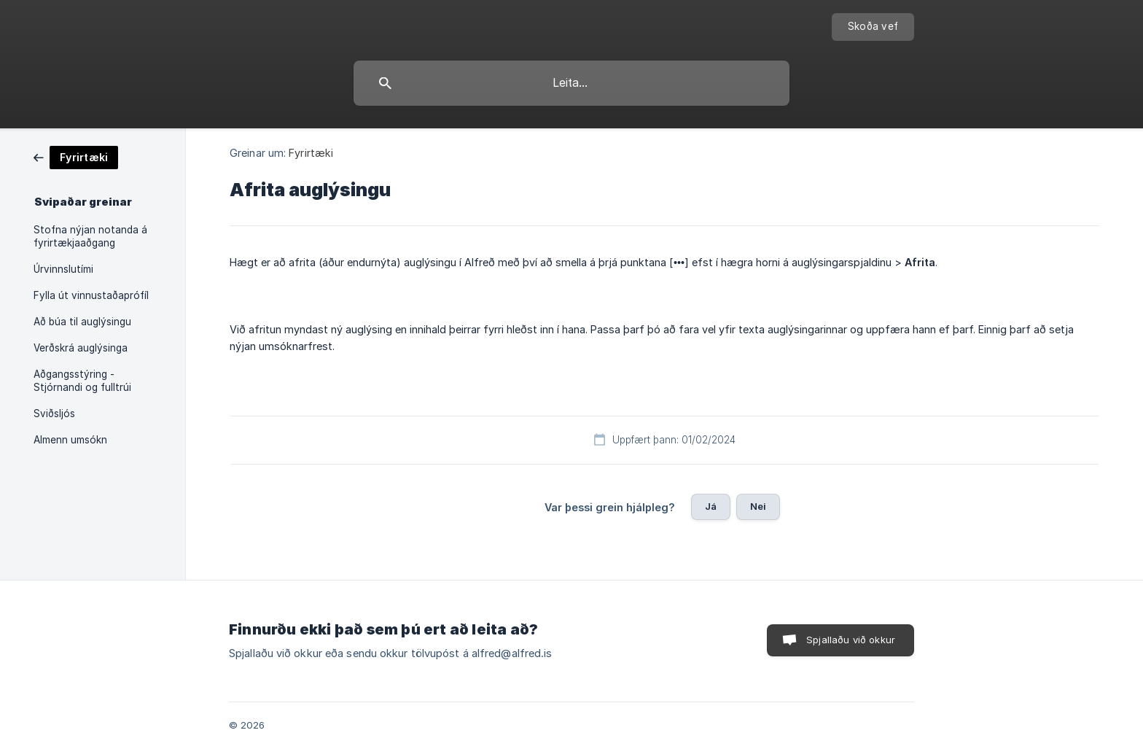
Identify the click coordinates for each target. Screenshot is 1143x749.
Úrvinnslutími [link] (63, 269)
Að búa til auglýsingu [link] (82, 321)
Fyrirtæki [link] (311, 153)
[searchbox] (571, 83)
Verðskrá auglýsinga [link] (81, 348)
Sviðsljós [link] (54, 413)
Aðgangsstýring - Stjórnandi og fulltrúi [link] (82, 380)
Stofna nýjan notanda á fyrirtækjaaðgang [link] (90, 236)
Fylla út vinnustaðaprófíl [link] (91, 295)
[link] (76, 156)
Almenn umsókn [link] (70, 440)
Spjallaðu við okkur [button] (850, 639)
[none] (873, 27)
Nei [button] (758, 506)
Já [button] (711, 506)
